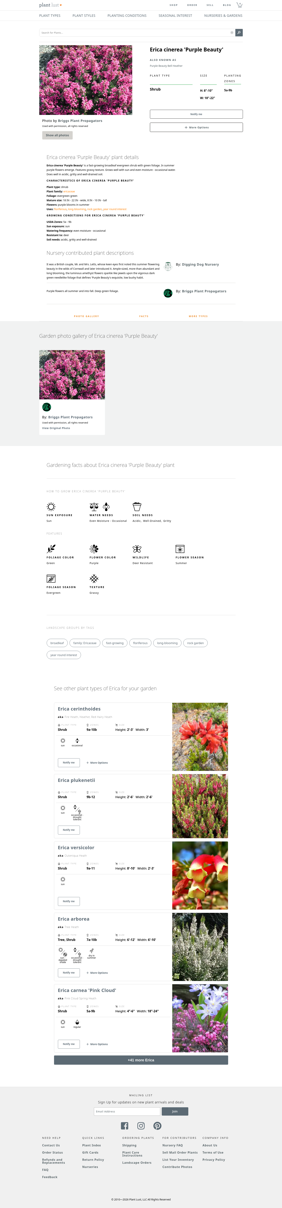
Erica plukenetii (76, 780)
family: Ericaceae (84, 643)
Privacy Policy (214, 1160)
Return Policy (93, 1160)
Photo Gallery (86, 316)
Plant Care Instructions (132, 1153)
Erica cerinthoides (79, 709)
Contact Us (51, 1145)
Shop (174, 5)
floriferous (60, 209)
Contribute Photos (177, 1167)
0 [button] (240, 3)
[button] (231, 32)
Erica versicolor (76, 847)
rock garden (94, 209)
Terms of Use (213, 1152)
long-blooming (77, 209)
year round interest (115, 209)
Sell (210, 5)
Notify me (196, 114)
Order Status (52, 1152)
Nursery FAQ (172, 1145)
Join (175, 1111)
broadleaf (57, 643)
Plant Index (91, 1145)
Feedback (50, 1177)
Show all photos (57, 135)
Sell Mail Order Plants (180, 1152)
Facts (144, 316)
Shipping (129, 1145)
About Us (210, 1145)
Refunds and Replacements (53, 1161)
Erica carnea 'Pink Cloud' (87, 990)
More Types (198, 316)
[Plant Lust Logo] (50, 5)
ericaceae (69, 191)
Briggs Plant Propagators (70, 417)
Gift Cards (90, 1152)
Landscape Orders (136, 1163)
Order (192, 5)
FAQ (45, 1170)
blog (227, 5)
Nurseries (90, 1167)
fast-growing (115, 643)
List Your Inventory (178, 1160)
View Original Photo (56, 428)
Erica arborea (74, 919)
